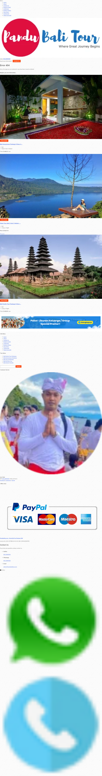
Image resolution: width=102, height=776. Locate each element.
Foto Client (6, 12)
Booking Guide (7, 7)
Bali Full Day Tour (7, 361)
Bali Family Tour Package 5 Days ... (10, 304)
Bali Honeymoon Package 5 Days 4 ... (11, 144)
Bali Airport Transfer (8, 362)
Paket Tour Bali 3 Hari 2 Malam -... (10, 223)
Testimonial (6, 13)
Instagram (8, 480)
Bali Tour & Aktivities (8, 359)
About (5, 4)
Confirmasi (6, 9)
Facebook (2, 480)
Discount (2, 234)
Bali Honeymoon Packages (10, 358)
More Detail (4, 140)
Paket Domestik (7, 15)
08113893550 (6, 59)
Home (4, 2)
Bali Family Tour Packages (10, 356)
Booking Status (7, 10)
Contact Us (6, 5)
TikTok (13, 480)
